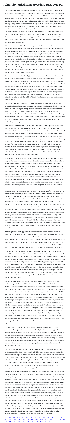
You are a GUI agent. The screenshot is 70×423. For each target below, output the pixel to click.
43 (22, 417)
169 (64, 419)
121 (10, 417)
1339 (24, 419)
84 (28, 419)
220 (14, 421)
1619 (10, 419)
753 (31, 417)
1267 (36, 419)
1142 (27, 417)
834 (10, 421)
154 (37, 421)
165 (32, 419)
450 (46, 421)
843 (55, 419)
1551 (51, 419)
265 (48, 417)
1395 (6, 421)
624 (40, 417)
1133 (41, 421)
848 (28, 421)
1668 (41, 419)
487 (50, 421)
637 (62, 417)
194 (5, 419)
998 (60, 419)
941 (19, 419)
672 (57, 417)
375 (5, 417)
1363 (19, 421)
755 (44, 417)
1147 (46, 419)
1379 (18, 417)
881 (14, 417)
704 (36, 417)
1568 (15, 419)
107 (32, 421)
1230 (53, 417)
